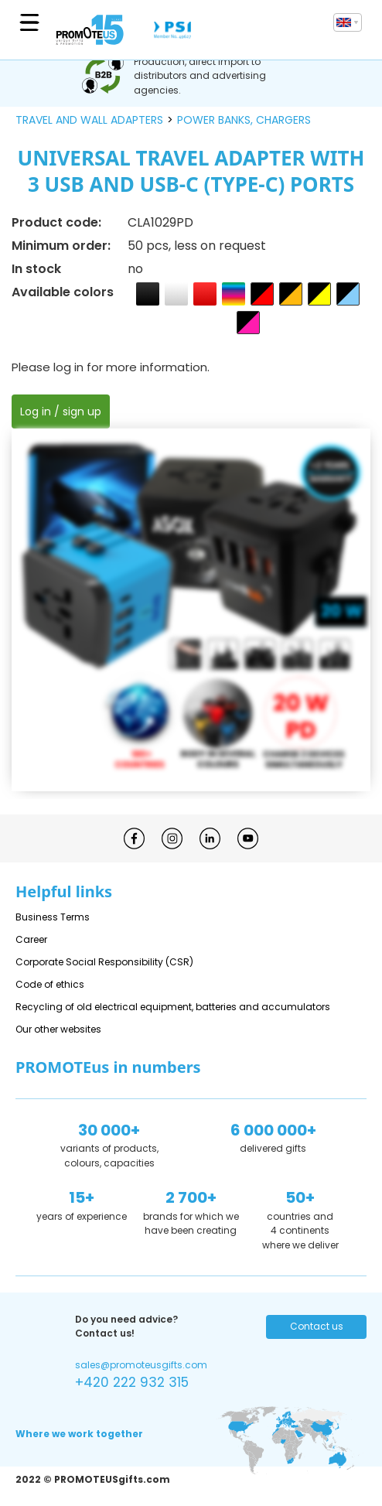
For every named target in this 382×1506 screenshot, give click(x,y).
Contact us (316, 1326)
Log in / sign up (60, 411)
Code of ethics (49, 984)
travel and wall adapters (89, 120)
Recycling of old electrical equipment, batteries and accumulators (172, 1006)
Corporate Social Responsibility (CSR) (104, 961)
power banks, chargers (244, 120)
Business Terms (52, 917)
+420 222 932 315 (132, 1382)
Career (31, 939)
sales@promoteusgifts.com (141, 1364)
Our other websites (58, 1029)
